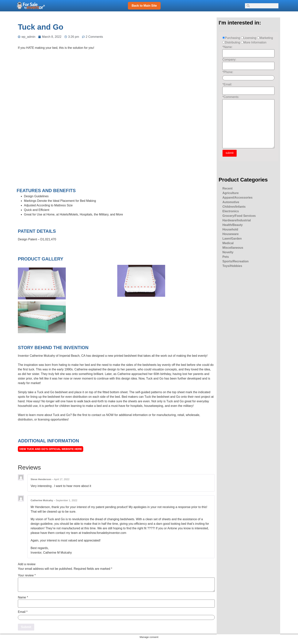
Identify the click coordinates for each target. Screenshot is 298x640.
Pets (225, 256)
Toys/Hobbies (232, 266)
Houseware (230, 234)
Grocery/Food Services (239, 215)
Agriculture (230, 193)
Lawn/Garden (232, 238)
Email (23, 611)
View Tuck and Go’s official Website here (50, 449)
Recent (227, 188)
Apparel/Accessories (237, 197)
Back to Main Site (144, 5)
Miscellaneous (232, 247)
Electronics (230, 211)
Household (230, 229)
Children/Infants (234, 206)
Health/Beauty (232, 224)
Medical (228, 243)
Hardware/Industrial (236, 220)
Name (23, 597)
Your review (27, 575)
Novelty (227, 252)
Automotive (230, 202)
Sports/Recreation (235, 261)
